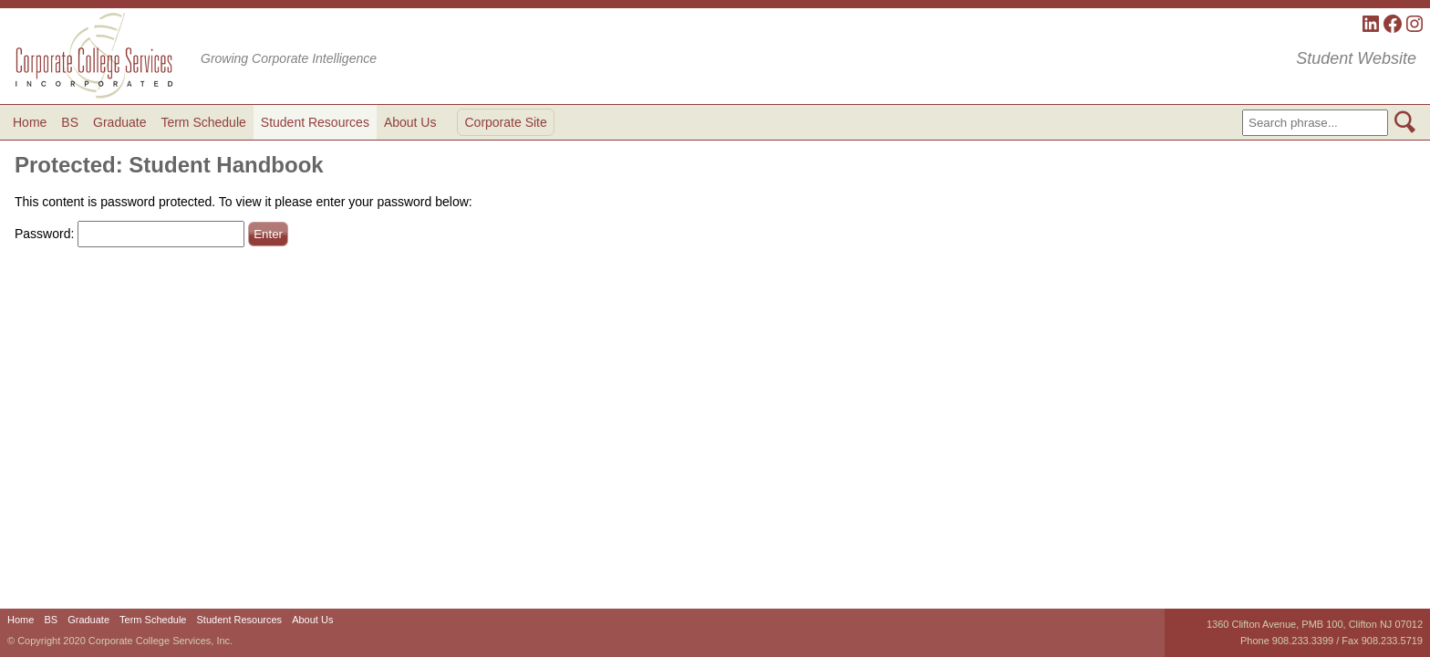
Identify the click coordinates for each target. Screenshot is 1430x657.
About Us (410, 122)
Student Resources (315, 122)
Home (30, 122)
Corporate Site (505, 122)
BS (69, 122)
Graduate (119, 122)
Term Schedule (203, 122)
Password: (129, 233)
